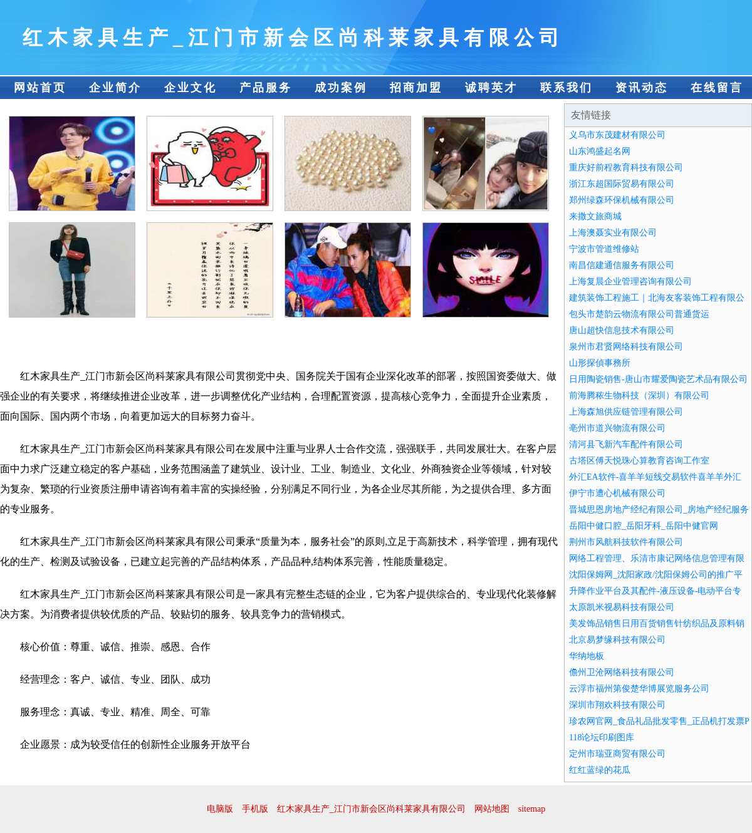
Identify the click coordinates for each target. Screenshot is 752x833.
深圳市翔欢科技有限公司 (617, 705)
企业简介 (115, 87)
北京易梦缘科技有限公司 (617, 639)
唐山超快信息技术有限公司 (621, 330)
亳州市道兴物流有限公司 (617, 428)
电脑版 (220, 809)
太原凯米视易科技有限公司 (621, 607)
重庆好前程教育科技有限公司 (626, 167)
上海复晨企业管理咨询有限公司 (630, 281)
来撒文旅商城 (595, 216)
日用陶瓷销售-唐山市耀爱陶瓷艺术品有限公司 (658, 379)
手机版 (255, 809)
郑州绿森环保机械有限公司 (621, 200)
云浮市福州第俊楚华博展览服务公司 (639, 688)
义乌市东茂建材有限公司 (617, 135)
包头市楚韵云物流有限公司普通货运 (639, 314)
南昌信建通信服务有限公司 (621, 265)
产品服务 (265, 87)
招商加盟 (416, 87)
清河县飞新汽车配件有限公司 (626, 444)
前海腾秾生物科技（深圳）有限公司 (639, 395)
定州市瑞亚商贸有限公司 (617, 753)
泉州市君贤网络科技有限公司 (626, 346)
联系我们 (566, 87)
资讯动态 (641, 87)
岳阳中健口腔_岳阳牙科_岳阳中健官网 (643, 525)
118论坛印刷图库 (601, 737)
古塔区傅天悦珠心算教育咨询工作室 (639, 460)
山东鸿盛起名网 (599, 151)
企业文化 (190, 87)
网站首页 (40, 87)
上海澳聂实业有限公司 (613, 232)
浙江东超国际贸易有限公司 (621, 184)
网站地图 (491, 809)
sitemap (532, 809)
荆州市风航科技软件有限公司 (626, 542)
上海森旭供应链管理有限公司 (626, 411)
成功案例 (341, 87)
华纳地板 (586, 656)
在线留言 (717, 87)
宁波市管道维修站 (604, 249)
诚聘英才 (491, 87)
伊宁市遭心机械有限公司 (617, 493)
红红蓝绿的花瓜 (599, 770)
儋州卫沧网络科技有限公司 (621, 672)
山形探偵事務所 (599, 363)
